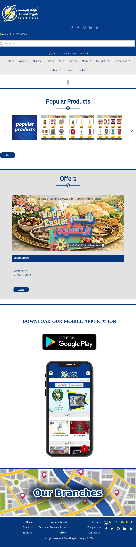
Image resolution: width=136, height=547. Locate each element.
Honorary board (58, 522)
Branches (37, 61)
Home (11, 61)
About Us (23, 61)
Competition (121, 61)
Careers (73, 61)
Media (85, 61)
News (61, 61)
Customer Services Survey (53, 527)
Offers (50, 61)
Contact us (83, 70)
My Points (101, 61)
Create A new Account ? (68, 53)
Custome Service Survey (61, 70)
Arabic (5, 34)
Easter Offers (21, 257)
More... (8, 155)
